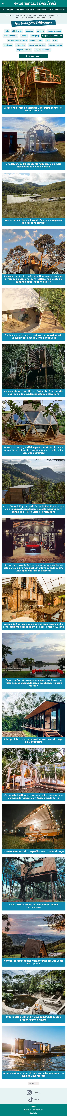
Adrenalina (41, 9)
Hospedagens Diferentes (52, 36)
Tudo (7, 31)
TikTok (33, 1099)
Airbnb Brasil (17, 31)
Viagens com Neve (24, 50)
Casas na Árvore (54, 31)
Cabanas (20, 9)
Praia (55, 40)
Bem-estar (60, 9)
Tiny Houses (20, 45)
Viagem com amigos (37, 45)
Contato (33, 1113)
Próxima (33, 1083)
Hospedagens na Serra (17, 40)
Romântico (7, 45)
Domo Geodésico (10, 36)
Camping (40, 31)
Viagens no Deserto (42, 50)
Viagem (10, 9)
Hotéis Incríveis (36, 40)
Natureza (30, 9)
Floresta (24, 36)
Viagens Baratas (55, 45)
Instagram (33, 1092)
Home (33, 1106)
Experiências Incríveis (33, 1110)
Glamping (35, 36)
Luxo (51, 9)
